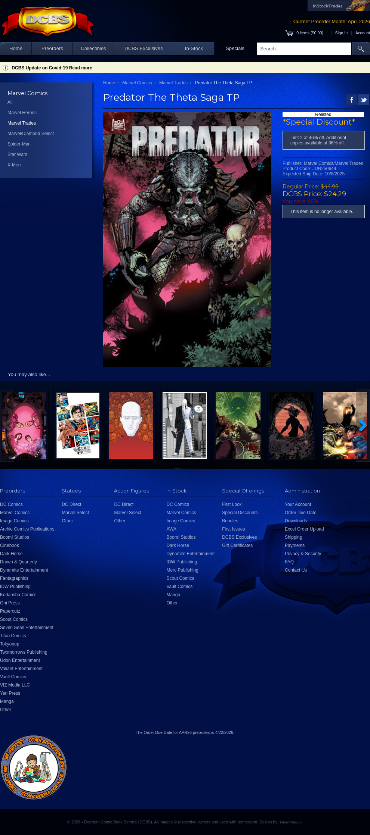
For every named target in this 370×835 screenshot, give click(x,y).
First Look (232, 504)
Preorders (52, 48)
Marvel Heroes (22, 112)
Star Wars (17, 154)
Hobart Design (290, 822)
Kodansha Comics (18, 594)
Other (5, 709)
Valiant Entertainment (21, 668)
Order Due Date (301, 512)
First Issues (233, 529)
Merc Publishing (182, 570)
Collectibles (93, 48)
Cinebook (9, 545)
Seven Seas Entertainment (26, 627)
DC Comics (11, 504)
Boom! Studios (14, 537)
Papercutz (10, 611)
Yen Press (10, 693)
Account (362, 33)
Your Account (298, 504)
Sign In (341, 33)
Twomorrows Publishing (23, 652)
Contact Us (296, 570)
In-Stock (194, 48)
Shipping (293, 537)
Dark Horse (11, 553)
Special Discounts (240, 512)
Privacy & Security (303, 553)
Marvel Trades (21, 123)
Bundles (230, 520)
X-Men (14, 165)
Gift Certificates (237, 545)
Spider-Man (19, 144)
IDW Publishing (15, 586)
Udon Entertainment (20, 660)
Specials (235, 48)
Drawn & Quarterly (18, 562)
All (9, 102)
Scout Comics (14, 619)
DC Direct (71, 504)
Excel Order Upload (304, 529)
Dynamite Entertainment (24, 570)
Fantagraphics (14, 578)
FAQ (289, 562)
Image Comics (14, 520)
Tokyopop (9, 644)
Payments (295, 545)
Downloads (296, 520)
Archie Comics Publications (27, 529)
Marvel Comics (137, 82)
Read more (80, 68)
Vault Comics (13, 676)
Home (15, 48)
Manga (7, 701)
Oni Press (10, 603)
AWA (171, 529)
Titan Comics (13, 635)
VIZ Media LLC (15, 685)
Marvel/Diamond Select (30, 133)
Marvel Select (75, 512)
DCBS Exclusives (143, 48)
